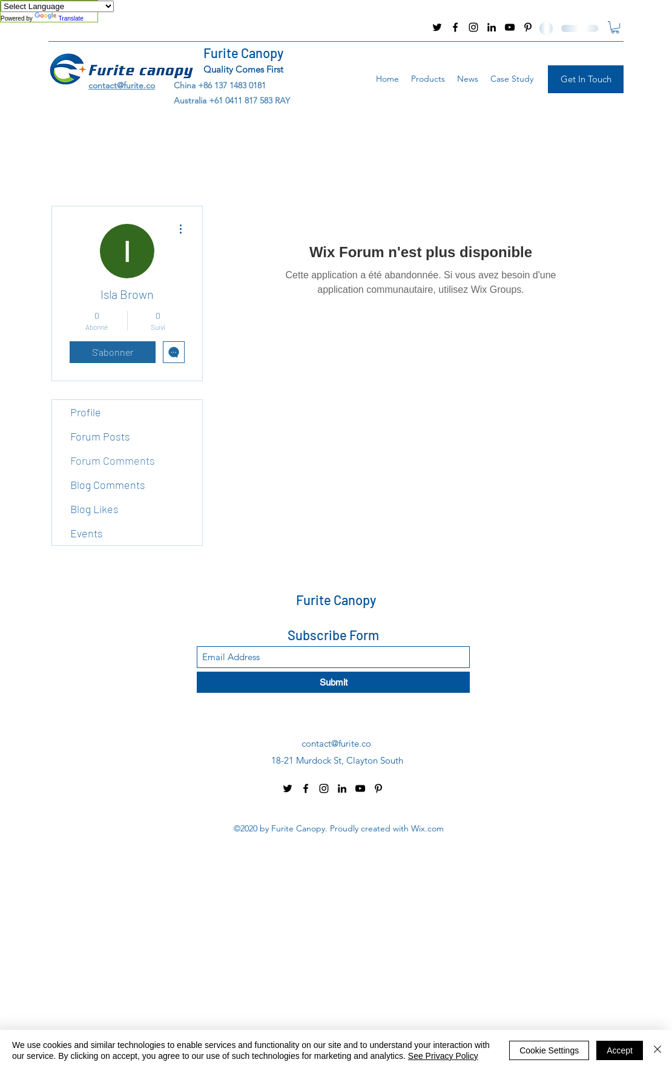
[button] (615, 27)
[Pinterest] (528, 27)
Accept (620, 1050)
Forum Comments (112, 460)
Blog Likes (94, 509)
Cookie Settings (549, 1050)
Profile (85, 412)
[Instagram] (473, 27)
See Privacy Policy (443, 1056)
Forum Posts (100, 436)
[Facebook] (455, 27)
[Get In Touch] (586, 79)
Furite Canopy (243, 53)
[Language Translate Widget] (57, 6)
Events (86, 533)
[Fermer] (657, 1050)
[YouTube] (510, 27)
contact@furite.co (81, 27)
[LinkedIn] (492, 27)
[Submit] (333, 682)
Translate (59, 18)
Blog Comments (107, 484)
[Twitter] (437, 27)
